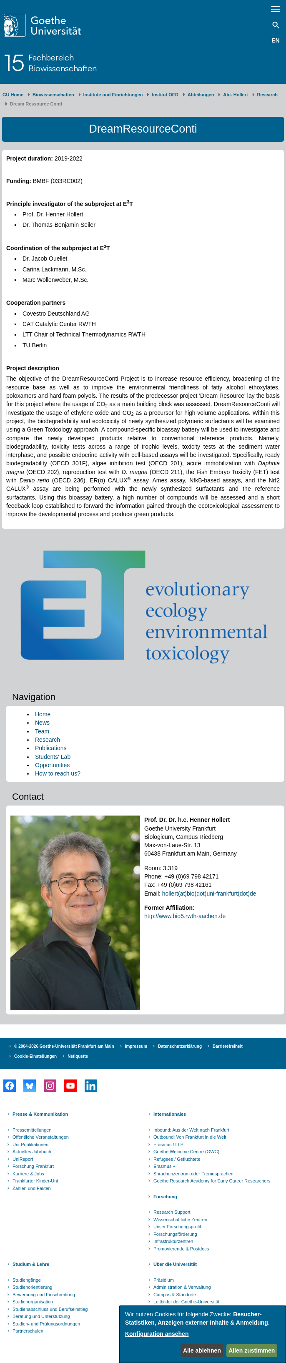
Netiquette (78, 1056)
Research (267, 94)
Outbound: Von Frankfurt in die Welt (189, 1137)
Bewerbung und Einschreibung (44, 1294)
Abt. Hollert (235, 94)
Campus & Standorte (174, 1294)
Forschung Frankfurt (33, 1166)
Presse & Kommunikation (40, 1114)
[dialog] (202, 1334)
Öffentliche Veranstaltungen (41, 1137)
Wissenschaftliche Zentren (180, 1219)
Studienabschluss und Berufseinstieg (50, 1309)
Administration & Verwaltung (182, 1287)
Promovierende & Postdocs (181, 1248)
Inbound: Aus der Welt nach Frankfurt (191, 1129)
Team (42, 731)
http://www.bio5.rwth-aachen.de (185, 916)
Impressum (136, 1046)
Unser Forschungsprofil (177, 1226)
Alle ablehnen (202, 1350)
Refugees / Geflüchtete (177, 1159)
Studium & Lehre (31, 1264)
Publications (51, 748)
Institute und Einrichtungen (113, 94)
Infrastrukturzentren (173, 1241)
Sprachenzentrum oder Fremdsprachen (193, 1173)
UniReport (23, 1159)
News (42, 722)
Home (42, 714)
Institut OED (165, 94)
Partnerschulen (28, 1330)
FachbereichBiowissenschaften (62, 62)
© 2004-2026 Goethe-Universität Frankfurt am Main (64, 1046)
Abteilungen (201, 94)
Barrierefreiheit (228, 1046)
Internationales (169, 1114)
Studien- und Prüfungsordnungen (46, 1323)
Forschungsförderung (175, 1234)
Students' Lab (52, 756)
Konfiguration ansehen (156, 1333)
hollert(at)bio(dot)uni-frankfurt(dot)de (209, 893)
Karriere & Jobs (28, 1173)
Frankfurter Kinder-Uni (35, 1180)
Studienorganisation (33, 1301)
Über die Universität (175, 1264)
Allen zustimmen (251, 1350)
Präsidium (163, 1280)
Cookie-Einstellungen (35, 1056)
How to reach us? (57, 773)
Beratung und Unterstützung (41, 1316)
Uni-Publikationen (30, 1144)
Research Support (172, 1212)
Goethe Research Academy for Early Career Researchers (212, 1180)
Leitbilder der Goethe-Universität (186, 1301)
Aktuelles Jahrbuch (32, 1151)
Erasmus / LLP (168, 1144)
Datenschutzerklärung (180, 1046)
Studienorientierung (32, 1287)
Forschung (165, 1196)
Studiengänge (27, 1280)
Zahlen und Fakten (32, 1188)
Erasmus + (164, 1166)
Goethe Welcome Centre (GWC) (186, 1151)
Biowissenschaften (53, 94)
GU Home (13, 94)
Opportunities (52, 765)
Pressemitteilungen (32, 1129)
